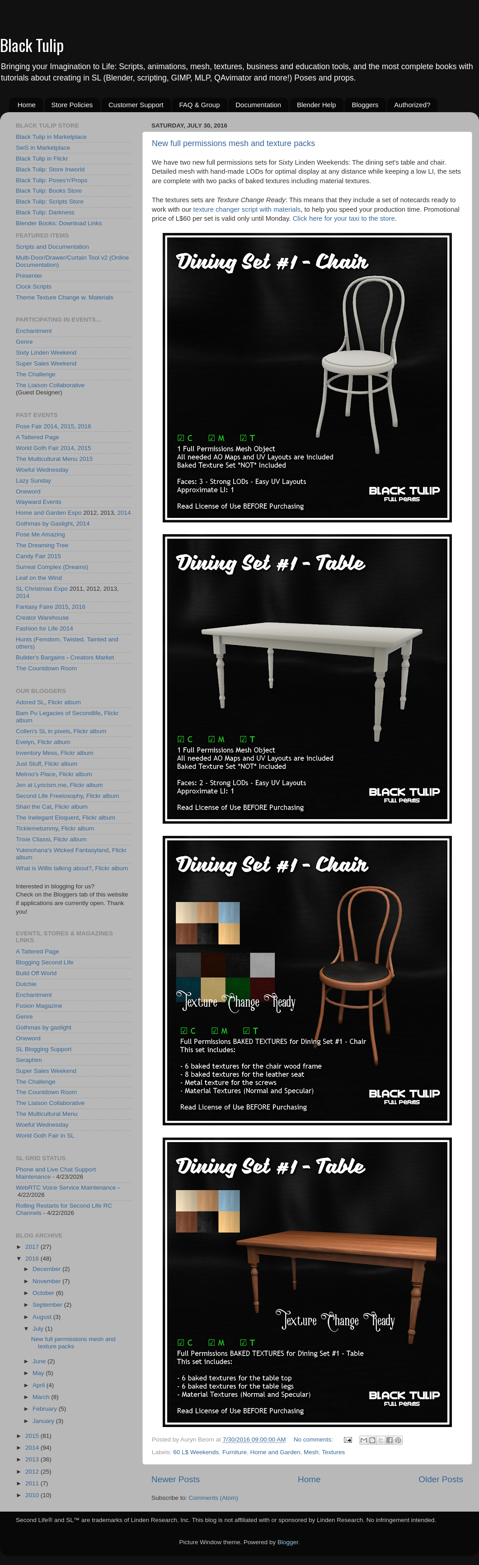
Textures (333, 1452)
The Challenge (36, 374)
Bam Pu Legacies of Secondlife (58, 713)
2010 (33, 1495)
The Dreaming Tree (42, 545)
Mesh (311, 1452)
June (40, 1361)
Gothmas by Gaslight (44, 523)
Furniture (234, 1452)
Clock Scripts (34, 286)
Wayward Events (38, 501)
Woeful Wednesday (42, 469)
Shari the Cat (34, 806)
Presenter (29, 275)
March (42, 1397)
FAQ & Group (199, 105)
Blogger (287, 1542)
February (46, 1408)
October (44, 1293)
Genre (24, 341)
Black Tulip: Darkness (45, 212)
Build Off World (36, 973)
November (47, 1281)
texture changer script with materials (247, 209)
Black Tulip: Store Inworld (50, 169)
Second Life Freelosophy (49, 795)
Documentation (258, 105)
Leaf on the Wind (39, 577)
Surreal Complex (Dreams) (52, 567)
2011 (33, 1483)
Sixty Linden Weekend (46, 352)
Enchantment (34, 330)
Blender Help (316, 105)
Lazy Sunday (33, 480)
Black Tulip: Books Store (49, 190)
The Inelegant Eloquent (47, 817)
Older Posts (440, 1479)
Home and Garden (275, 1452)
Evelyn (25, 742)
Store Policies (72, 105)
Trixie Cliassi (33, 839)
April (40, 1385)
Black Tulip (32, 45)
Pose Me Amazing (40, 534)
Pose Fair (29, 426)
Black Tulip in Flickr (42, 158)
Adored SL (30, 702)
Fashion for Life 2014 (44, 628)
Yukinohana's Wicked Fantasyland (62, 850)
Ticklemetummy (37, 828)
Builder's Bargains (40, 657)
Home (27, 105)
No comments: (314, 1439)
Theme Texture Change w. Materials (64, 297)
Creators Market (92, 657)
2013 (33, 1459)
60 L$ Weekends (196, 1452)
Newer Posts (175, 1479)
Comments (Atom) (214, 1497)
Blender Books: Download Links (59, 223)
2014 (50, 426)
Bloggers (365, 105)
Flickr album (64, 702)
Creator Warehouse (42, 617)
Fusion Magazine (39, 1005)
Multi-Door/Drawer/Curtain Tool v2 (62, 257)
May (39, 1373)
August (43, 1317)
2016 (84, 426)
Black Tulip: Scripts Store (50, 201)
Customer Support (136, 105)
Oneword (28, 491)
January (44, 1421)
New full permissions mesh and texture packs (233, 143)
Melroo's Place (36, 774)
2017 (33, 1246)
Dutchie (26, 984)
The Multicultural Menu (47, 458)
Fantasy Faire (34, 606)
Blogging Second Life (45, 962)
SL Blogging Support (43, 1049)
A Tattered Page (37, 437)
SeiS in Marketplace (43, 147)
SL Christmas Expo (42, 588)
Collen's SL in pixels (43, 731)
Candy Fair (31, 556)
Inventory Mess (36, 752)
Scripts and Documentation (52, 246)
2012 (33, 1471)
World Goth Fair (37, 448)
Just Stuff (28, 763)
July (39, 1328)
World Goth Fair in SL (45, 1135)
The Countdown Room (46, 668)
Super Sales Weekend (46, 363)
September (48, 1304)
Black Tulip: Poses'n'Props (51, 180)
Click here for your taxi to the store (344, 218)
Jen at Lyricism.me (41, 785)
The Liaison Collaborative (50, 385)
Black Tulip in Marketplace (51, 136)
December (47, 1269)
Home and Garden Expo (49, 512)
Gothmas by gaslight (43, 1027)
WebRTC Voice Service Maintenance (66, 1187)
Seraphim (29, 1060)
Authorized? (412, 105)
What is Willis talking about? (54, 868)
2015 (67, 426)
